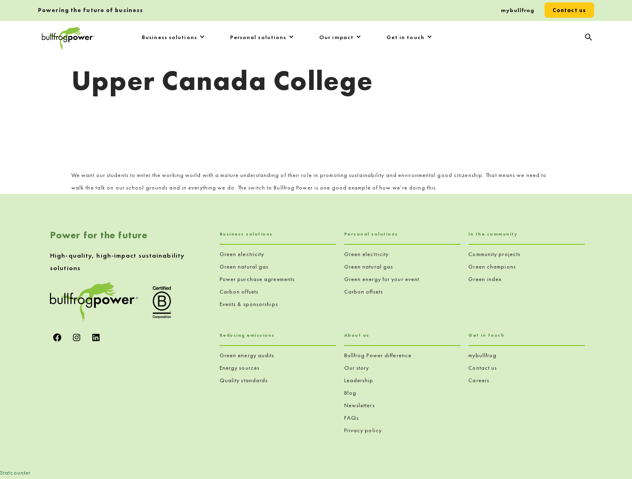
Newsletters (359, 405)
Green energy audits (247, 355)
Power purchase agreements (257, 279)
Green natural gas (244, 266)
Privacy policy (363, 430)
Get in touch (405, 37)
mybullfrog (517, 10)
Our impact (336, 37)
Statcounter (15, 472)
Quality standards (244, 380)
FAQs (351, 417)
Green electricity (242, 254)
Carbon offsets (239, 291)
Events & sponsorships (249, 304)
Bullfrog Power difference (378, 355)
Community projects (494, 254)
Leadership (359, 380)
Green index (484, 279)
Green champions (492, 266)
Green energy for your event (382, 279)
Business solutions (169, 37)
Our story (356, 367)
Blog (350, 392)
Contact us (569, 10)
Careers (478, 380)
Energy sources (240, 367)
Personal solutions (258, 37)
